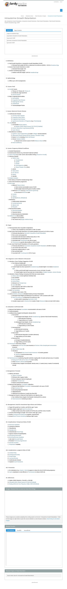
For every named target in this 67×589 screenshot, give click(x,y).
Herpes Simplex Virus (21, 167)
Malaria (14, 174)
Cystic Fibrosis (16, 130)
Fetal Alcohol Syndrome (32, 190)
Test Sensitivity (16, 290)
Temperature (12, 444)
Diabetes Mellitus (21, 139)
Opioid (14, 197)
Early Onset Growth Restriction (29, 352)
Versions (56, 1)
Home (22, 16)
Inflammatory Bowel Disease (19, 135)
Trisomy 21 (27, 91)
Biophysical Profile (17, 359)
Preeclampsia (37, 121)
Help (61, 1)
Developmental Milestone (19, 414)
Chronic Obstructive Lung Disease (20, 128)
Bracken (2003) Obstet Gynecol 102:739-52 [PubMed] (29, 126)
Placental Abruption (17, 210)
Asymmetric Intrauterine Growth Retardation (17, 35)
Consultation (25, 309)
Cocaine (14, 194)
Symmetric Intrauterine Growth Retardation (17, 40)
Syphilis (17, 161)
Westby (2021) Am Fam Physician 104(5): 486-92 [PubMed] (24, 484)
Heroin (18, 197)
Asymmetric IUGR (11, 38)
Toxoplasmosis (19, 160)
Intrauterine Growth (41, 154)
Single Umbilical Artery (26, 219)
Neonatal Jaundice (13, 442)
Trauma (14, 284)
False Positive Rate (17, 349)
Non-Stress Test (27, 359)
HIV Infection (15, 172)
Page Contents (18, 30)
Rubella (17, 163)
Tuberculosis (15, 170)
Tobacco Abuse (39, 140)
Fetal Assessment (13, 358)
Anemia (18, 137)
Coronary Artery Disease (18, 115)
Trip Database (10, 530)
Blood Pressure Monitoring (19, 416)
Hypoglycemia (12, 430)
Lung (10, 122)
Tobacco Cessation (17, 375)
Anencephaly (15, 98)
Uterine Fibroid (13, 154)
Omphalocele (15, 103)
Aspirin (11, 472)
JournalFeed (27, 530)
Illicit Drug (11, 183)
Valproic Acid (15, 205)
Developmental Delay (14, 454)
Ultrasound (27, 301)
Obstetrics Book (29, 16)
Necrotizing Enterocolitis (15, 435)
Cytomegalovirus (20, 165)
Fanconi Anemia (16, 94)
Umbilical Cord (12, 215)
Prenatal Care (22, 283)
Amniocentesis (52, 345)
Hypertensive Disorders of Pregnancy (21, 121)
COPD (31, 128)
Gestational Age (55, 65)
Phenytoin (14, 206)
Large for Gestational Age (13, 33)
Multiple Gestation (13, 178)
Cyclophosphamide (17, 203)
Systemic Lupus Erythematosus (20, 133)
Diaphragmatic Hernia (17, 101)
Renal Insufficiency (17, 142)
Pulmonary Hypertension (20, 440)
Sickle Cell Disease (30, 137)
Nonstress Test (18, 388)
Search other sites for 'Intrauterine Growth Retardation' (20, 575)
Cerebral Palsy (13, 452)
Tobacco (14, 196)
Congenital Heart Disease (18, 100)
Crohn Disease (31, 135)
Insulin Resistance (18, 461)
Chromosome (15, 242)
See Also (9, 30)
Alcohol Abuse (15, 281)
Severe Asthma (23, 124)
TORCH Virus (15, 158)
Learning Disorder (13, 458)
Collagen (35, 133)
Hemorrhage (20, 431)
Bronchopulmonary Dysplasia (16, 437)
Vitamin (26, 470)
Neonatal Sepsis (19, 439)
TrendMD (19, 530)
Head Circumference (17, 297)
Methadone (23, 197)
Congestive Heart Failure (18, 117)
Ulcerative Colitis (39, 135)
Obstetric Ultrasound (18, 293)
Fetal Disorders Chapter (40, 16)
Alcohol (19, 190)
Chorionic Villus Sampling (41, 345)
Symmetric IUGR (11, 42)
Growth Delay (12, 456)
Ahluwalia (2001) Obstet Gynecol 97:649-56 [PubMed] (22, 482)
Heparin (22, 470)
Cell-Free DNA (22, 345)
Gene (10, 89)
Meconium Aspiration (14, 424)
